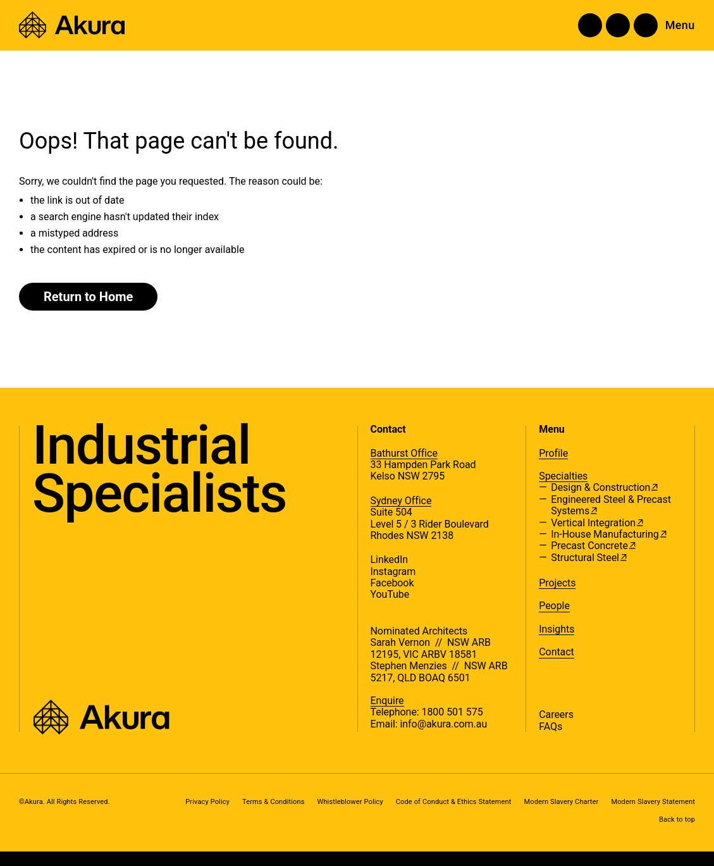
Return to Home (88, 296)
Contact (556, 652)
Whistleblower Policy (350, 802)
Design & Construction (604, 487)
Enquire (387, 701)
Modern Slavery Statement (653, 802)
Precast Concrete (593, 546)
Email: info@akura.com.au (429, 724)
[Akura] (72, 25)
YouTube (390, 594)
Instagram (393, 572)
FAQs (550, 727)
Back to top (677, 819)
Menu (680, 25)
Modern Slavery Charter (561, 802)
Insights (556, 629)
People (554, 606)
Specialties (563, 476)
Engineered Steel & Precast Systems (611, 505)
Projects (557, 583)
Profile (553, 453)
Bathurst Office (404, 453)
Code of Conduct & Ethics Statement (454, 802)
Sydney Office (401, 501)
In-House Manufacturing (608, 534)
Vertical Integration (597, 523)
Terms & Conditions (273, 802)
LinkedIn (389, 560)
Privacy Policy (207, 802)
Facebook (392, 583)
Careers (556, 715)
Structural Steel (589, 558)
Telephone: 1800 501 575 (427, 712)
